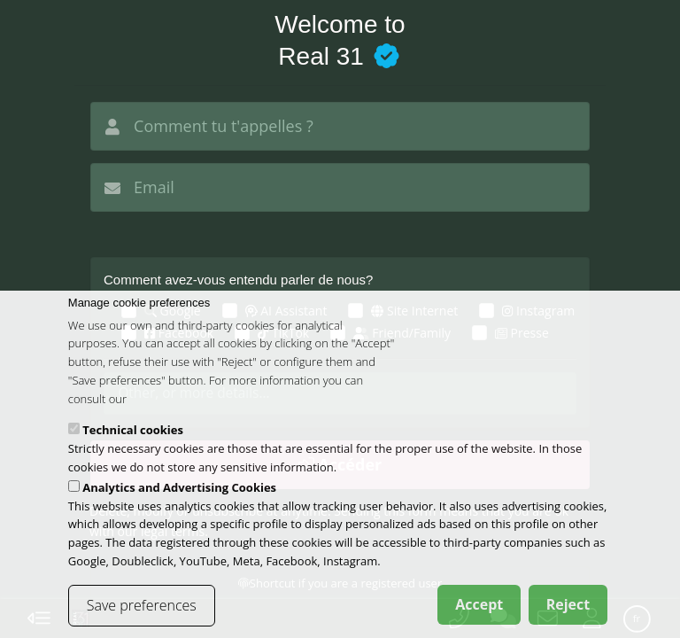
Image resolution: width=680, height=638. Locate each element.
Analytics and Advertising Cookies (179, 505)
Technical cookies (132, 448)
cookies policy (165, 416)
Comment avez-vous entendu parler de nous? (238, 279)
